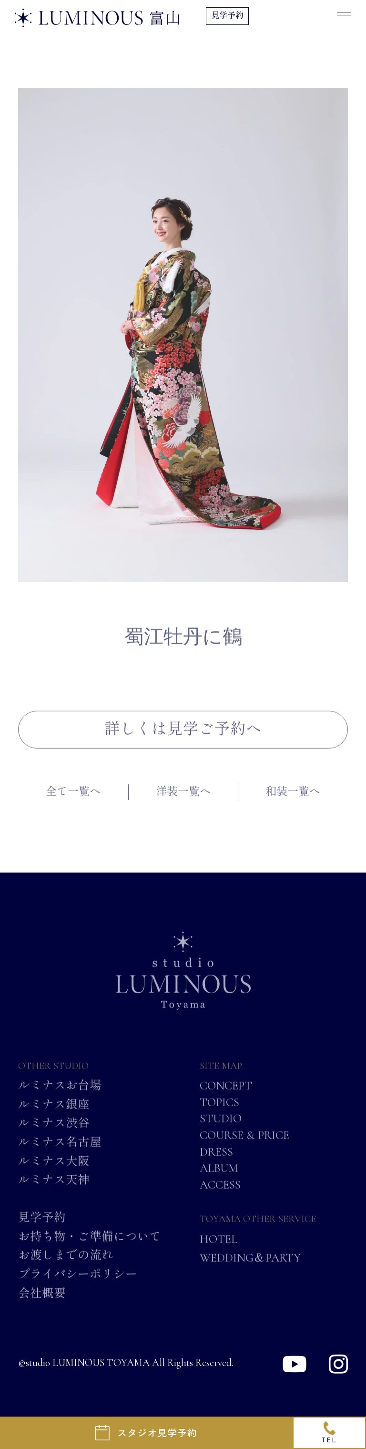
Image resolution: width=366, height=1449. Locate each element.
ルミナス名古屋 (60, 1154)
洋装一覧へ (183, 805)
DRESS (216, 1164)
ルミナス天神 (54, 1192)
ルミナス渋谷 (54, 1136)
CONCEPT (226, 1099)
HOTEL (218, 1252)
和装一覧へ (292, 805)
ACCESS (220, 1197)
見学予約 (227, 17)
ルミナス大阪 (54, 1174)
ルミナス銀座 (54, 1117)
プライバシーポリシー (77, 1287)
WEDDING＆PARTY (250, 1270)
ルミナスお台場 (60, 1099)
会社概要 (42, 1306)
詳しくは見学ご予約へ (183, 742)
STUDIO (221, 1131)
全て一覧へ (73, 805)
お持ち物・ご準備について (89, 1249)
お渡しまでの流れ (65, 1268)
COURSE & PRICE (244, 1147)
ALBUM (219, 1180)
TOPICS (219, 1114)
